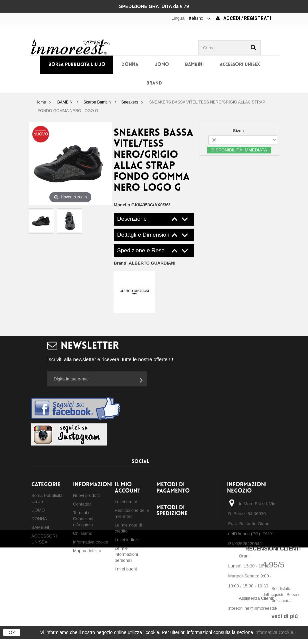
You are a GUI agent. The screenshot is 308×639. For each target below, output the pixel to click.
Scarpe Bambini (97, 102)
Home (40, 102)
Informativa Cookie (273, 632)
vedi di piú (284, 616)
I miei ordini (126, 501)
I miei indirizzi (128, 539)
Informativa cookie (90, 541)
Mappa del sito (87, 550)
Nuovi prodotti (86, 495)
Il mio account (127, 488)
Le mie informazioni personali (126, 554)
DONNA (129, 64)
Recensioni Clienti (273, 548)
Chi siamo (82, 533)
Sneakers (129, 102)
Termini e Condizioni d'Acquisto (83, 518)
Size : (239, 130)
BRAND (154, 83)
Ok (12, 632)
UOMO (161, 64)
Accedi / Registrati (243, 18)
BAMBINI (194, 64)
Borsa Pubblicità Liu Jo (76, 64)
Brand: (144, 263)
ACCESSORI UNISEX (240, 64)
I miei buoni (126, 568)
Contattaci (83, 504)
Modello (122, 204)
